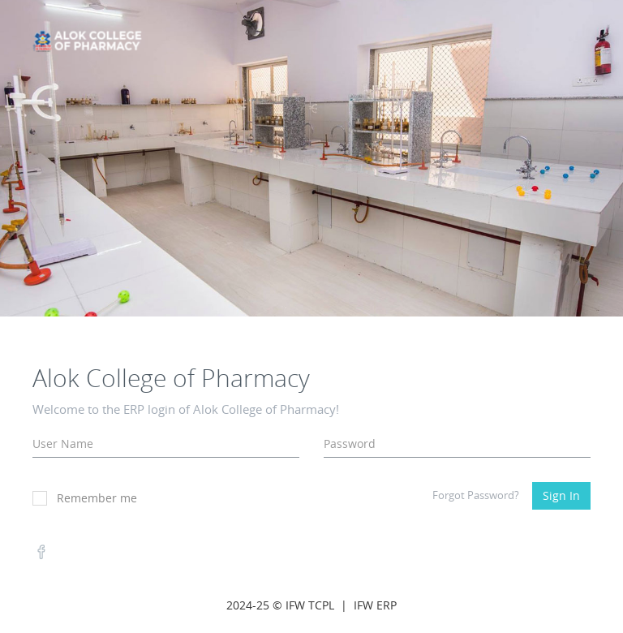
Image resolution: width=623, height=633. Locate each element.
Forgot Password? (475, 495)
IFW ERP (375, 605)
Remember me (84, 498)
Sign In (561, 495)
